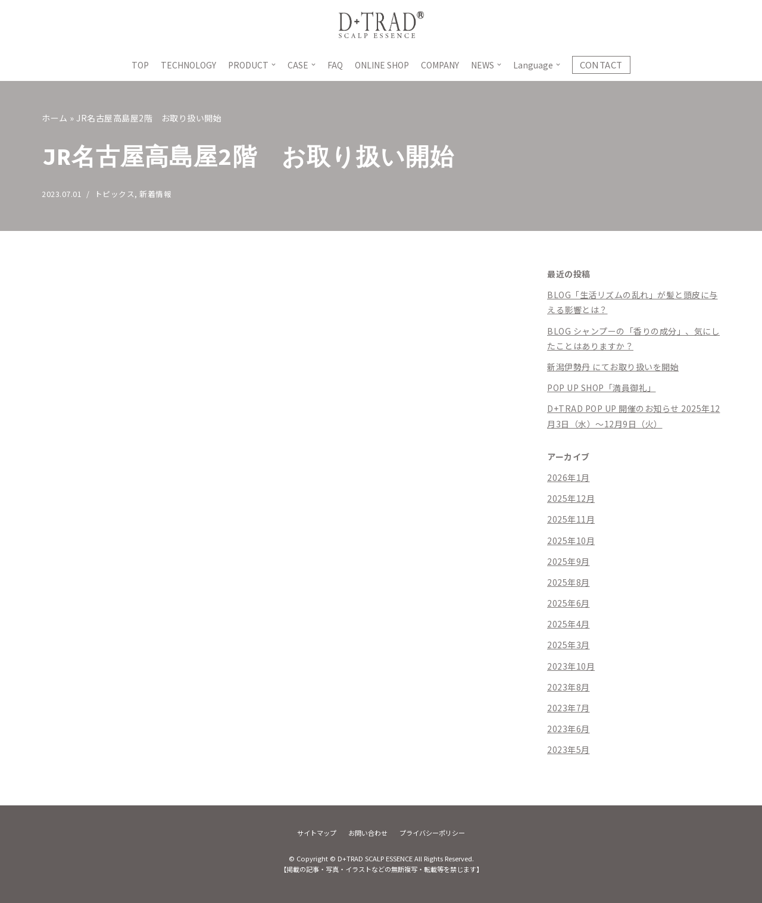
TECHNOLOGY (188, 65)
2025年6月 (568, 603)
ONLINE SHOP (382, 65)
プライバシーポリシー (432, 833)
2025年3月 (568, 645)
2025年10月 (571, 540)
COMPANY (440, 65)
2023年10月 (571, 666)
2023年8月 (568, 687)
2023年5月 (568, 749)
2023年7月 (568, 708)
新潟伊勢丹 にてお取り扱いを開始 (613, 367)
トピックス (115, 193)
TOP (140, 65)
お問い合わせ (368, 833)
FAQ (335, 65)
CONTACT (601, 64)
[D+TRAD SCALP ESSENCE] (381, 24)
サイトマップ (316, 833)
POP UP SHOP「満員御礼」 (601, 387)
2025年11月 (571, 519)
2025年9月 (568, 561)
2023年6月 (568, 729)
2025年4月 (568, 624)
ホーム (55, 118)
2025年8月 (568, 582)
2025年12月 (571, 498)
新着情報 (155, 193)
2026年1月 (568, 477)
